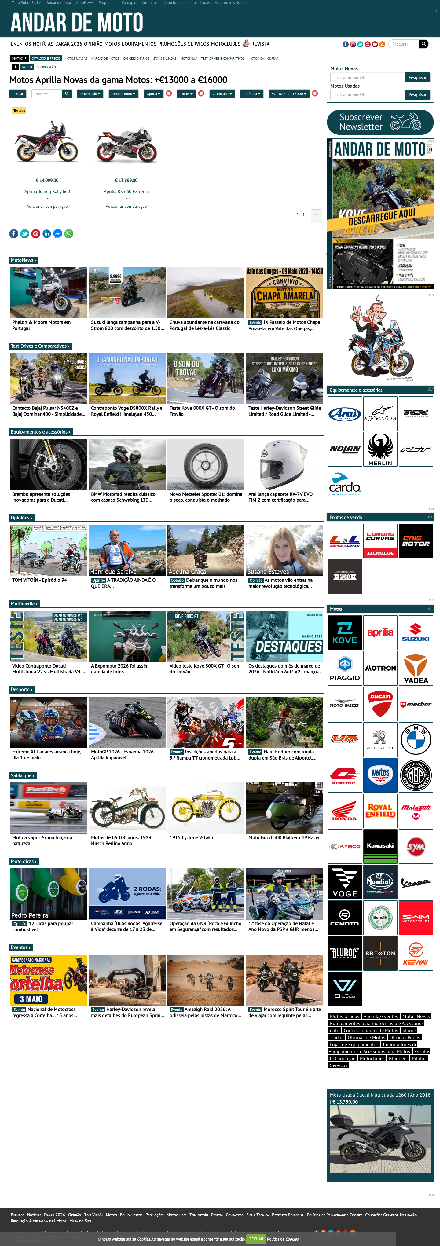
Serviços (198, 44)
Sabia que (23, 775)
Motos (112, 44)
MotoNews (24, 260)
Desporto (22, 689)
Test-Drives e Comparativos (40, 346)
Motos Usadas (344, 1016)
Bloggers (398, 1058)
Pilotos (419, 1058)
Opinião (93, 44)
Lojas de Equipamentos (354, 1044)
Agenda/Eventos (381, 1016)
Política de (282, 1238)
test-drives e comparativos (222, 58)
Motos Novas (416, 1016)
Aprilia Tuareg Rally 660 (47, 191)
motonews (189, 58)
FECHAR (256, 1238)
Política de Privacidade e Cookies (334, 1215)
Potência (252, 93)
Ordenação (90, 93)
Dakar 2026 (68, 44)
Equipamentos (139, 44)
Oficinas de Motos (366, 1037)
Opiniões (22, 518)
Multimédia (24, 603)
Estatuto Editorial (288, 1215)
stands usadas (164, 58)
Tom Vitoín (93, 1215)
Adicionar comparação (47, 206)
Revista (260, 44)
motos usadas (76, 58)
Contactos (234, 1215)
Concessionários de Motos (371, 1030)
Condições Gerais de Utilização (391, 1215)
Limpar (18, 93)
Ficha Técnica (257, 1215)
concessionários (136, 58)
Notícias (43, 44)
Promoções (172, 44)
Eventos (21, 44)
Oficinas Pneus (405, 1037)
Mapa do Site (80, 1221)
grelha (27, 66)
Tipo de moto (123, 93)
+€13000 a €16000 (289, 93)
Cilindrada (222, 93)
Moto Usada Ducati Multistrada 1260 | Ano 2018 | (380, 1132)
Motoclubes (225, 44)
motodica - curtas (263, 58)
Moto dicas (24, 861)
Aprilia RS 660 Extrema (126, 191)
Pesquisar (418, 77)
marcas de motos (105, 58)
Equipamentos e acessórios (41, 432)
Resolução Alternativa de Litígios (38, 1221)
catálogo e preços (46, 58)
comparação (46, 66)
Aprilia (153, 93)
